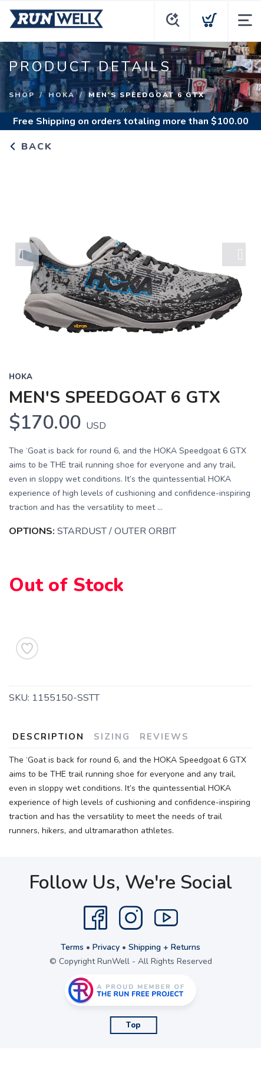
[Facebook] (95, 918)
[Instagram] (130, 918)
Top (133, 1025)
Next (234, 254)
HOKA (61, 95)
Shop (22, 95)
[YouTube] (166, 918)
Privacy (106, 947)
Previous (27, 254)
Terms (72, 947)
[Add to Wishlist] (27, 648)
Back (30, 146)
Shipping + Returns (164, 947)
